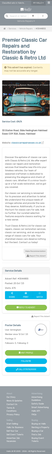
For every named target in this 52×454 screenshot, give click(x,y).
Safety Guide (37, 403)
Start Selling (12, 424)
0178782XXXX (29, 369)
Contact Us (12, 404)
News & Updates (14, 400)
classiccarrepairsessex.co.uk (26, 142)
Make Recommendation (35, 251)
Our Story (11, 397)
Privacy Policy (13, 414)
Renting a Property (40, 427)
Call (26, 369)
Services (12, 28)
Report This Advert (36, 256)
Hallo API (35, 411)
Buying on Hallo (38, 424)
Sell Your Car (12, 431)
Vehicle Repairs (26, 21)
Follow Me (26, 361)
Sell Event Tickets (15, 434)
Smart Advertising (40, 407)
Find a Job (36, 434)
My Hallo (38, 3)
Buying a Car (37, 431)
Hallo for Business (15, 427)
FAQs (33, 414)
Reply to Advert (26, 307)
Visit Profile (26, 353)
